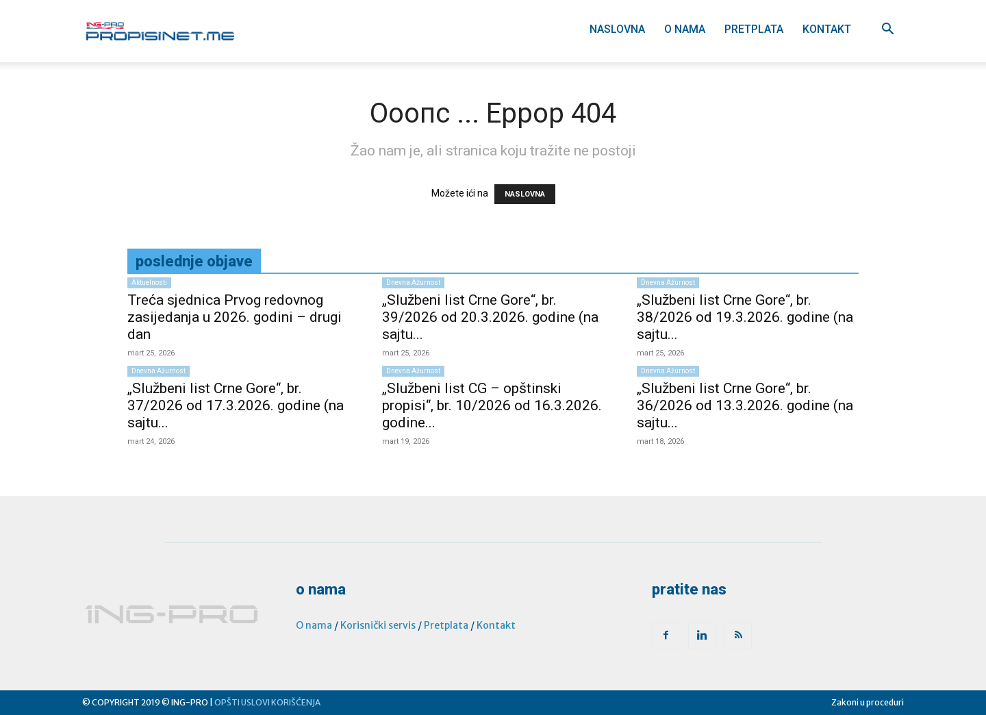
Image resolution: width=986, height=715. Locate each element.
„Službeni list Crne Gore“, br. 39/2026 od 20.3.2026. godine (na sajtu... (490, 317)
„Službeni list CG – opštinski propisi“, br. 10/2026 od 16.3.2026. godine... (492, 405)
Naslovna (617, 29)
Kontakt (826, 29)
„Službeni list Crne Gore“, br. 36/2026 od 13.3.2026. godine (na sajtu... (745, 405)
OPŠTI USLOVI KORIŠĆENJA (267, 702)
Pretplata (753, 29)
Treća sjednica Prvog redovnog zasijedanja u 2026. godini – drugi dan (234, 317)
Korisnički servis (378, 625)
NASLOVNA (525, 194)
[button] (887, 30)
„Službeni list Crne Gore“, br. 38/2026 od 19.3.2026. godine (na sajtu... (745, 317)
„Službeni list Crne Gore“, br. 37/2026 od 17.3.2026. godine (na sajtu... (235, 405)
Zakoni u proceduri (867, 702)
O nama (684, 29)
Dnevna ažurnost (413, 282)
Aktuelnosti (149, 282)
